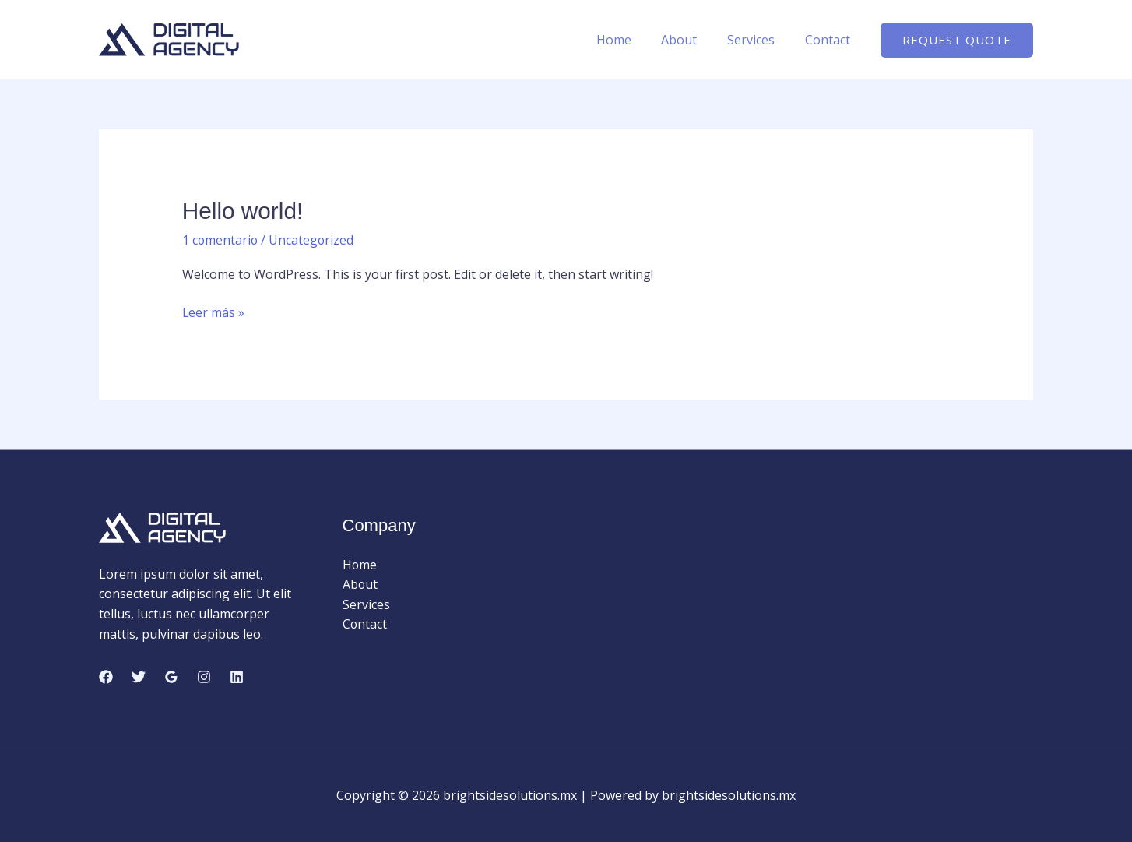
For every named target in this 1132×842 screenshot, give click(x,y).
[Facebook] (106, 676)
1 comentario (220, 239)
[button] (957, 40)
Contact (830, 39)
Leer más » (213, 312)
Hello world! (243, 211)
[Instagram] (204, 676)
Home (631, 39)
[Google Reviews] (171, 676)
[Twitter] (139, 676)
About (692, 39)
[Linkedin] (237, 676)
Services (758, 39)
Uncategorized (313, 239)
